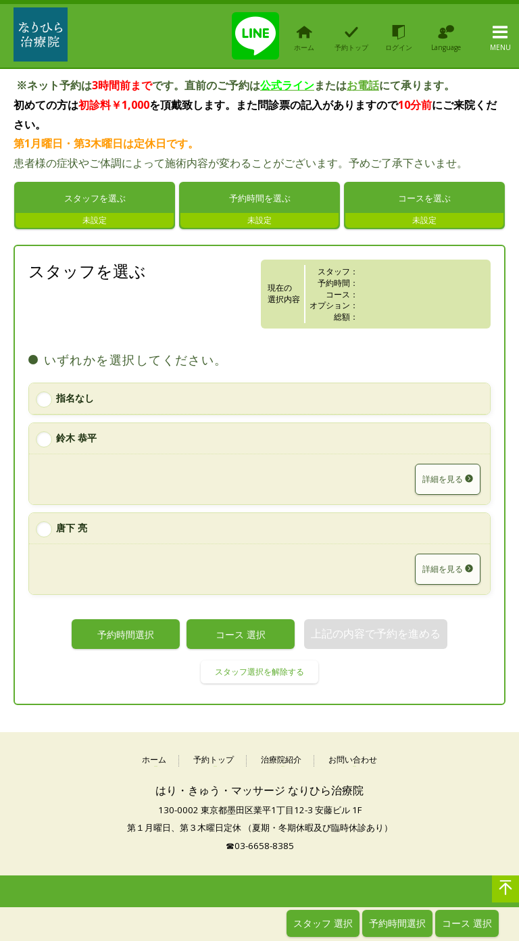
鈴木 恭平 (76, 442)
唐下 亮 (71, 532)
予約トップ (213, 765)
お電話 (363, 85)
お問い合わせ (352, 765)
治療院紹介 (281, 765)
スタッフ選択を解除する (259, 676)
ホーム (154, 765)
